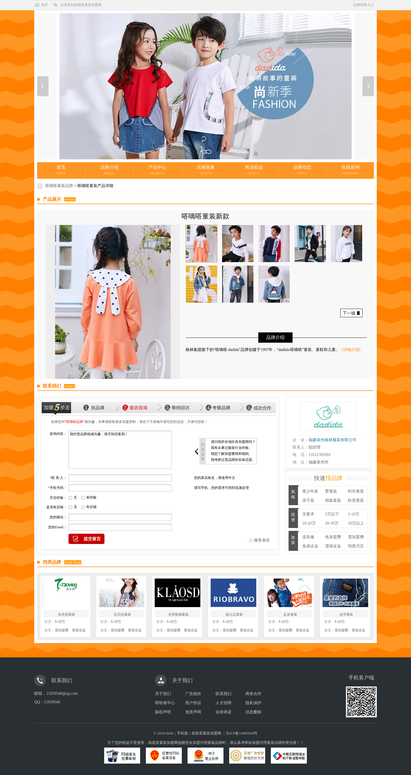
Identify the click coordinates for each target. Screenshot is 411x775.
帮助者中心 (165, 703)
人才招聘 (223, 703)
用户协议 (193, 703)
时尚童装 (356, 491)
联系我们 (223, 694)
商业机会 (254, 170)
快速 (328, 478)
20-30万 (332, 523)
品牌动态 (302, 170)
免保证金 (310, 546)
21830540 (52, 702)
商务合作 (253, 694)
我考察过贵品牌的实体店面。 (233, 460)
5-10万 (353, 514)
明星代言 (356, 546)
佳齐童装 (346, 615)
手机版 (182, 733)
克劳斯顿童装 (178, 615)
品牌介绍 (109, 170)
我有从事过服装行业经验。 (231, 448)
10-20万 (309, 523)
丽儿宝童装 (234, 615)
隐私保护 (253, 703)
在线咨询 (350, 170)
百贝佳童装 (122, 615)
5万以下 (332, 514)
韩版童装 (333, 500)
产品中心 (157, 170)
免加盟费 (333, 537)
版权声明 (163, 712)
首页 (41, 4)
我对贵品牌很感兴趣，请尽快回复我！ (120, 450)
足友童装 (290, 615)
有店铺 (91, 507)
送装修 (308, 537)
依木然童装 (66, 615)
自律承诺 (223, 712)
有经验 (91, 497)
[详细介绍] (351, 350)
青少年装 (310, 491)
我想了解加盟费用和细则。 (231, 454)
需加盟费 (356, 537)
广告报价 (193, 694)
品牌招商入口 (363, 5)
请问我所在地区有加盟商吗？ (233, 442)
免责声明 (193, 712)
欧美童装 (356, 500)
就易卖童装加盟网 (206, 733)
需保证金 (333, 546)
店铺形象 (206, 170)
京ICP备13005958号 (241, 733)
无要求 (308, 514)
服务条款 (262, 540)
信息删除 (253, 712)
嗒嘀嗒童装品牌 (59, 186)
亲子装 (308, 500)
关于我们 (163, 694)
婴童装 (331, 491)
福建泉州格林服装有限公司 (332, 440)
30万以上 (356, 523)
